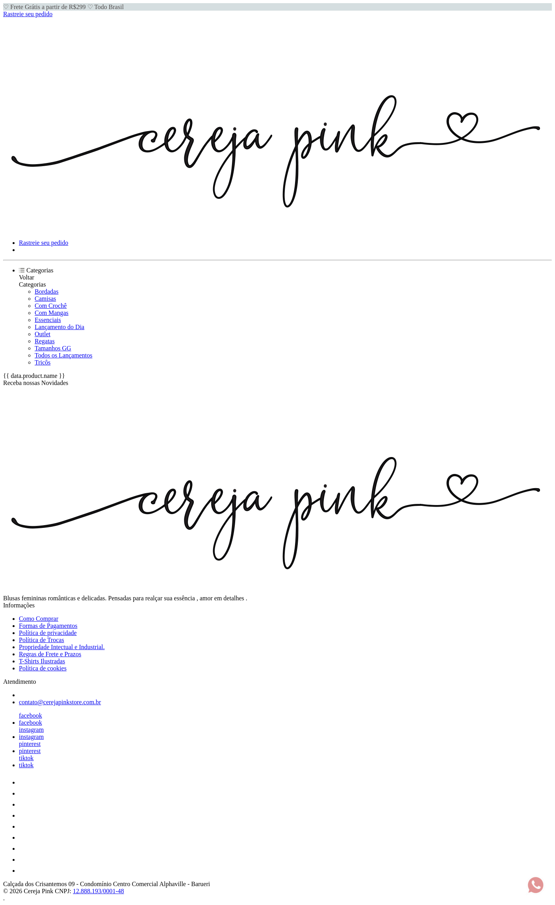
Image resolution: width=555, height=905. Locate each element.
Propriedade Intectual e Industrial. (62, 647)
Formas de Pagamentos (48, 625)
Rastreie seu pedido (27, 14)
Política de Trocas (41, 640)
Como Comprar (38, 618)
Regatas (45, 341)
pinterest (30, 743)
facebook (30, 715)
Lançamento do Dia (59, 327)
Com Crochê (51, 305)
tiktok (26, 758)
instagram (31, 729)
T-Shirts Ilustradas (42, 661)
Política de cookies (43, 668)
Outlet (42, 334)
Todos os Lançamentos (63, 355)
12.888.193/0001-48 (98, 891)
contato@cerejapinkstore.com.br (60, 702)
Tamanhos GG (53, 348)
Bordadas (46, 291)
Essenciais (48, 319)
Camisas (45, 298)
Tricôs (42, 362)
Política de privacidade (48, 632)
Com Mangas (52, 312)
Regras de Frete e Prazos (50, 654)
